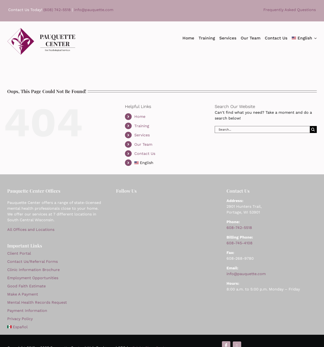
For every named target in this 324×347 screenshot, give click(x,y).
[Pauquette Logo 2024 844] (41, 29)
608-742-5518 (239, 227)
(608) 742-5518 (57, 9)
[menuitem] (304, 38)
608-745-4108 (240, 243)
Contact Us (144, 153)
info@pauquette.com (93, 9)
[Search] (313, 129)
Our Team (143, 144)
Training (141, 126)
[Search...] (262, 129)
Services (142, 135)
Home (139, 116)
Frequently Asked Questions (289, 9)
